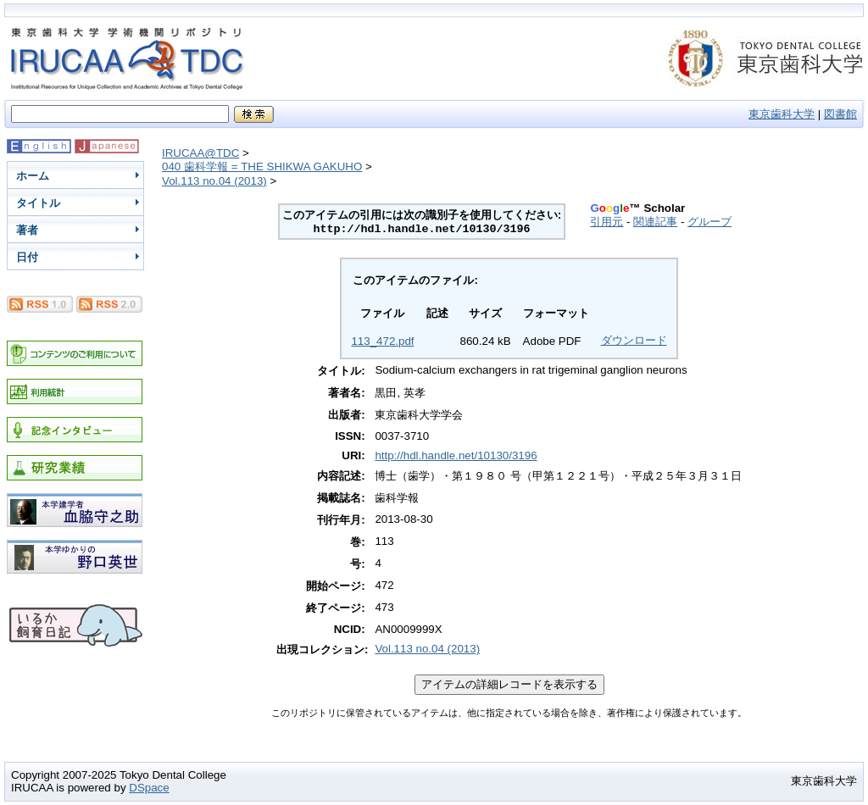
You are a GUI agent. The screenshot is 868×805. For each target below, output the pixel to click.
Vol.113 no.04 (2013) (214, 181)
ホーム (32, 175)
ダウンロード (634, 340)
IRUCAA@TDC (200, 153)
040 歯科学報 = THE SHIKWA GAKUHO (262, 166)
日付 (27, 257)
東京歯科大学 (781, 114)
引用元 (606, 221)
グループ (709, 221)
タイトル (38, 203)
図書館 (840, 114)
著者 (27, 230)
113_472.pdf (382, 341)
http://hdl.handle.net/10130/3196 (456, 455)
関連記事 (655, 221)
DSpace (149, 787)
